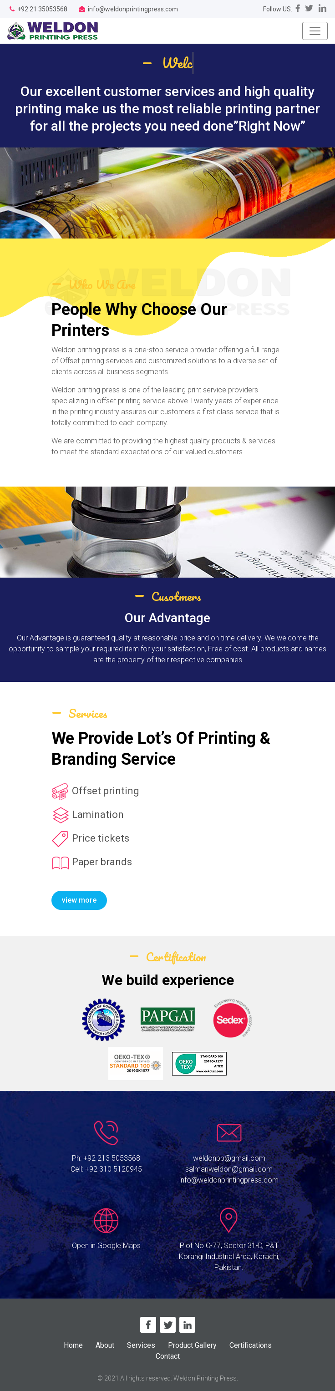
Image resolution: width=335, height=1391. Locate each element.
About (105, 1345)
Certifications (250, 1345)
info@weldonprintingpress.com (229, 1180)
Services (141, 1345)
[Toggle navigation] (315, 31)
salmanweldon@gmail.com (229, 1169)
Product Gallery (192, 1345)
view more (79, 900)
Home (73, 1345)
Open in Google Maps (106, 1245)
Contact (168, 1356)
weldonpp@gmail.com (229, 1158)
